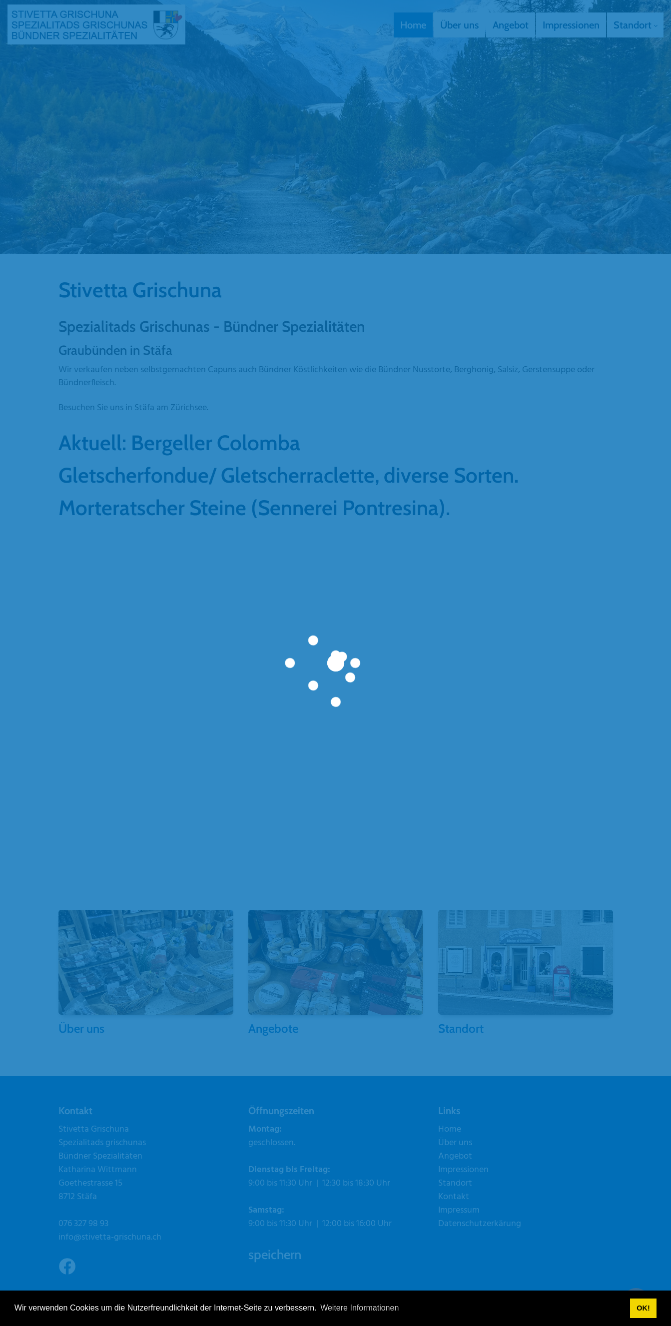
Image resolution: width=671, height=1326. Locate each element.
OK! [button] (643, 1308)
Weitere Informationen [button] (359, 1308)
